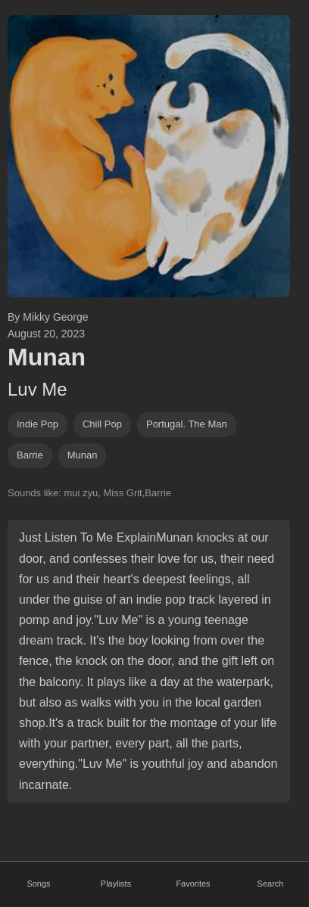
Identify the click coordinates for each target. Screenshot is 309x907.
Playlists (116, 883)
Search (271, 883)
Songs (38, 883)
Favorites (193, 883)
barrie (30, 455)
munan (82, 455)
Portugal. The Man (186, 424)
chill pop (102, 424)
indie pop (37, 424)
